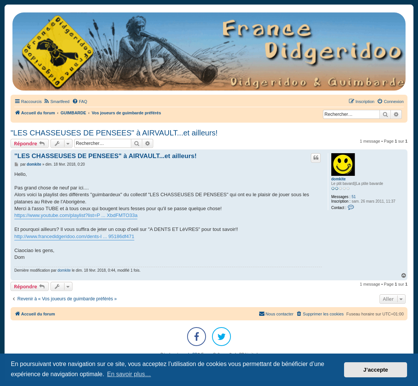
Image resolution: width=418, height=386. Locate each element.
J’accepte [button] (375, 370)
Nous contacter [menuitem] (276, 313)
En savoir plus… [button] (129, 374)
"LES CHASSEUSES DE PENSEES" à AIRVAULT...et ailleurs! (114, 133)
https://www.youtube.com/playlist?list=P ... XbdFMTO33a (75, 215)
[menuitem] (56, 101)
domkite (338, 179)
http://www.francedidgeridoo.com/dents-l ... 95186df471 (74, 236)
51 (354, 197)
